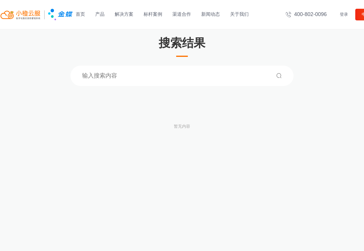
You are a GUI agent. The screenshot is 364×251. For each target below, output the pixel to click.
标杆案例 (153, 14)
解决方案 (124, 14)
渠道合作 (181, 14)
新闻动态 (210, 14)
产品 (100, 14)
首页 (80, 14)
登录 (344, 14)
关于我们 (239, 14)
